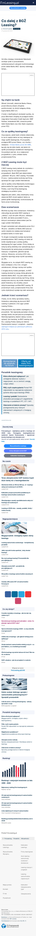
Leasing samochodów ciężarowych (25, 876)
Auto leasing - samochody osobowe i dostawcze (25, 859)
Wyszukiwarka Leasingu (18, 446)
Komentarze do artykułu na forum (9, 363)
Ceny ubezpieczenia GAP (18, 451)
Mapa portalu (7, 885)
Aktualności (25, 838)
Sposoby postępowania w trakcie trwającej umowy (15, 750)
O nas (5, 893)
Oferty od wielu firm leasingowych (26, 363)
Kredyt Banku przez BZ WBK (20, 145)
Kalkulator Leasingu (24, 846)
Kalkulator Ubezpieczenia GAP (26, 887)
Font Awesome (5, 921)
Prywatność (7, 898)
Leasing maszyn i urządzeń (26, 868)
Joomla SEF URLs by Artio (6, 420)
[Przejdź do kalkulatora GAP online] (18, 84)
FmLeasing (8, 838)
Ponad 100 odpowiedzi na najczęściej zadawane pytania (17, 726)
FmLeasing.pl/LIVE (18, 670)
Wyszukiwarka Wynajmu (7, 853)
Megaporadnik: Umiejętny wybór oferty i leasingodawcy (14, 718)
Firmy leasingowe (27, 852)
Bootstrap (4, 917)
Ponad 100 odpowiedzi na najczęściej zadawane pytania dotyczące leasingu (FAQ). (17, 390)
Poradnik (16, 838)
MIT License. (13, 918)
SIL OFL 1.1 (23, 921)
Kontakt (5, 889)
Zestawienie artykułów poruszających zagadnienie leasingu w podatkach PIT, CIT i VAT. (18, 398)
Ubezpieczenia (26, 894)
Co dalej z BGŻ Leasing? (13, 23)
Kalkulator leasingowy (18, 455)
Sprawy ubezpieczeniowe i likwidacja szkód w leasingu (16, 742)
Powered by (10, 926)
